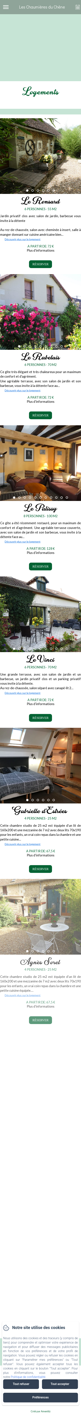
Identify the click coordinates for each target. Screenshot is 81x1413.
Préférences (40, 1397)
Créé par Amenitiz (40, 1411)
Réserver (40, 264)
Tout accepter (60, 1384)
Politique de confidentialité (28, 1377)
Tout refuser (21, 1384)
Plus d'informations (40, 250)
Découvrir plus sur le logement (22, 239)
